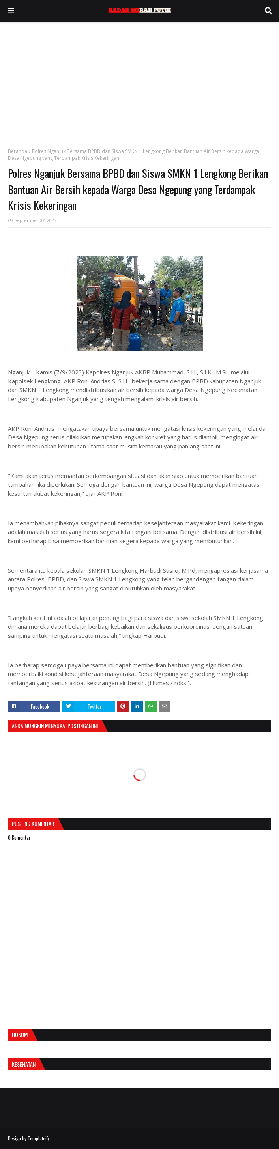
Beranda (17, 151)
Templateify (39, 1138)
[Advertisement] (139, 81)
